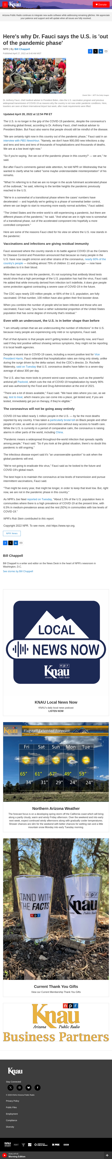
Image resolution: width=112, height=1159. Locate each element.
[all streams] (108, 1155)
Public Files (11, 1107)
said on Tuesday (26, 366)
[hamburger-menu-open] (5, 5)
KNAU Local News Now (56, 702)
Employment (12, 1114)
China (59, 432)
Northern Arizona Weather (56, 808)
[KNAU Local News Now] (56, 642)
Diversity (10, 1127)
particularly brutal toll (62, 420)
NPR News (12, 533)
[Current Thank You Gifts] (56, 909)
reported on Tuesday (39, 499)
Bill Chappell (22, 49)
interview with (21, 140)
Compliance (11, 1120)
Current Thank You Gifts (56, 986)
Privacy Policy (12, 1101)
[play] (4, 1155)
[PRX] (56, 1144)
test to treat (16, 397)
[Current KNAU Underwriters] (56, 1022)
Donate (102, 4)
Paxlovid (23, 381)
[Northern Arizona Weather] (56, 762)
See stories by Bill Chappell (18, 571)
